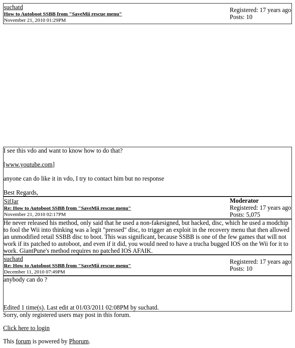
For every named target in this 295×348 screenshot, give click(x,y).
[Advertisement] (147, 88)
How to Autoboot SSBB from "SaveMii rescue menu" (63, 14)
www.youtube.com (29, 164)
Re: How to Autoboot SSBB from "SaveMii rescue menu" (67, 208)
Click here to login (26, 328)
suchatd (13, 7)
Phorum (79, 341)
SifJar (11, 201)
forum (23, 341)
